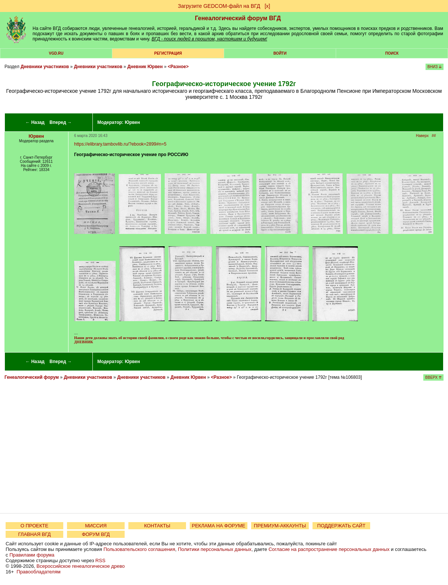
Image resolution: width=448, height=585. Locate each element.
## (434, 136)
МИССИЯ (96, 525)
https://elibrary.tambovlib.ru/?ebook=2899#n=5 (120, 144)
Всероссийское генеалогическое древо (81, 566)
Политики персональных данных (215, 549)
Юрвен (132, 122)
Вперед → (60, 122)
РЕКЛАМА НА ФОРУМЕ (218, 525)
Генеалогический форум (31, 377)
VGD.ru (56, 53)
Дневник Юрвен (145, 66)
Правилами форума (31, 555)
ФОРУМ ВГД (96, 534)
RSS (100, 560)
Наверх (422, 136)
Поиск (391, 53)
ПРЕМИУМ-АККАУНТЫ (280, 525)
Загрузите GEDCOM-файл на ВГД (219, 6)
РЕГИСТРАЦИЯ (168, 53)
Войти (279, 53)
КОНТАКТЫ (157, 525)
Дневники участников (45, 66)
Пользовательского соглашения (139, 549)
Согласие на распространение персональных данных (328, 549)
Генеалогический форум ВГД (238, 18)
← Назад (35, 122)
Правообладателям (38, 572)
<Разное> (178, 66)
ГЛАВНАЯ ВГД (34, 534)
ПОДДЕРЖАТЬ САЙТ (341, 525)
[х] (267, 6)
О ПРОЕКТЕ (34, 525)
